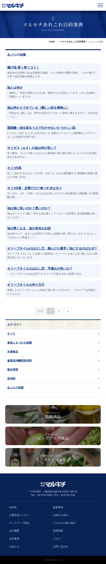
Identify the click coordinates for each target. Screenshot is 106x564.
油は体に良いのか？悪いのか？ (29, 208)
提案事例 (58, 507)
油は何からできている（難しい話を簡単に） (38, 107)
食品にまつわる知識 (19, 342)
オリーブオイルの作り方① (25, 284)
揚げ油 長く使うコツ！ (23, 67)
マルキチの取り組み (64, 522)
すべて (11, 333)
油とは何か (15, 87)
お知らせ (14, 546)
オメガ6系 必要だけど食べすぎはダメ (34, 188)
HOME (52, 41)
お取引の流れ (60, 515)
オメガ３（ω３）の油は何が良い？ (31, 148)
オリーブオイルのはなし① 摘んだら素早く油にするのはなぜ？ (52, 248)
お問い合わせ (60, 546)
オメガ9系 (14, 168)
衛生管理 (12, 369)
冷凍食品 (12, 351)
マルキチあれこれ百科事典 (73, 41)
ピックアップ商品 (19, 522)
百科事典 (14, 538)
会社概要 (14, 530)
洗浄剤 (11, 378)
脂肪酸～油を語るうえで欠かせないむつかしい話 (41, 127)
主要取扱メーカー (19, 515)
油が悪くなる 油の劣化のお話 (29, 228)
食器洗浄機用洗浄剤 (19, 360)
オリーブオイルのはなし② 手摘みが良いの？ (39, 268)
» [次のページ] (68, 311)
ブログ (57, 538)
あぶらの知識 (15, 387)
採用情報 (58, 530)
